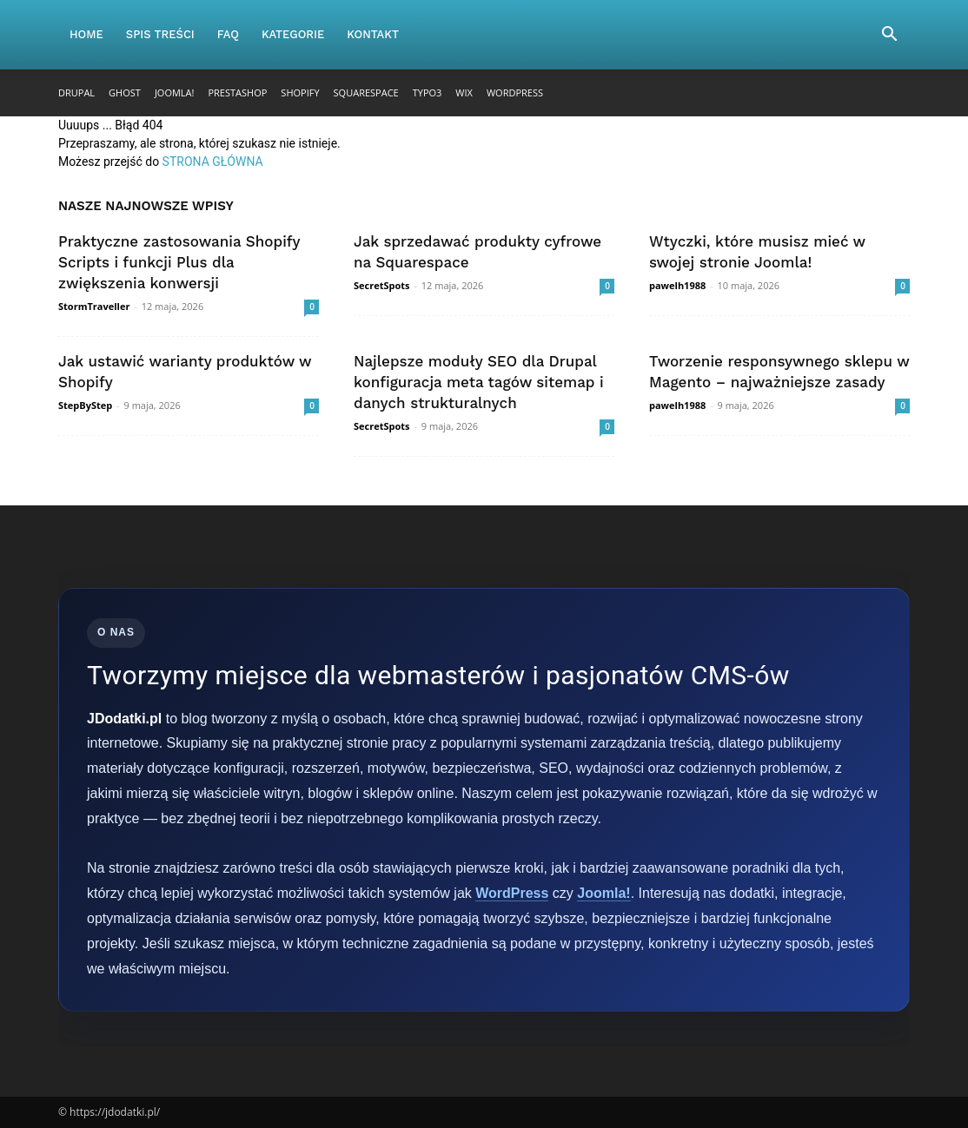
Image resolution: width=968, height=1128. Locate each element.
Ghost (125, 92)
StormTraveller (93, 306)
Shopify (300, 92)
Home (86, 34)
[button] (889, 36)
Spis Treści (160, 34)
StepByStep (85, 405)
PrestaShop (237, 92)
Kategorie (293, 34)
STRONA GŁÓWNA (212, 161)
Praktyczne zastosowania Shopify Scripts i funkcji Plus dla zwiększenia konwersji (179, 262)
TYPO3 (427, 92)
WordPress (515, 92)
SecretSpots (382, 285)
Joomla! (175, 92)
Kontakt (373, 34)
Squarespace (366, 92)
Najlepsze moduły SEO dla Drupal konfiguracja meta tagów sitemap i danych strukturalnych (479, 382)
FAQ (228, 34)
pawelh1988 (677, 285)
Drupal (76, 92)
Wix (464, 92)
